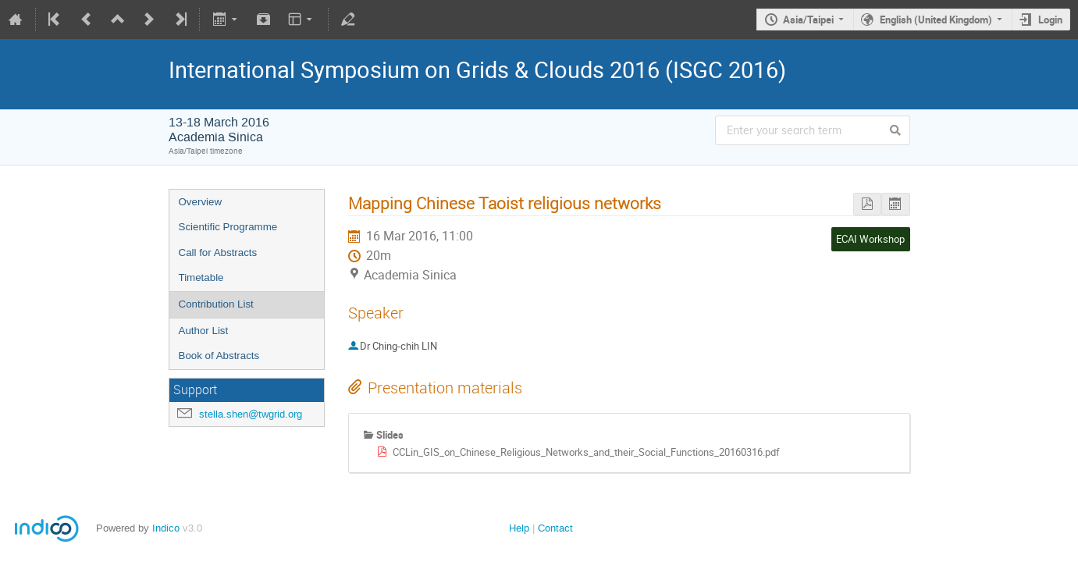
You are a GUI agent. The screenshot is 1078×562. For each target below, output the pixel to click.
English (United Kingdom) (936, 19)
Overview (200, 202)
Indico (166, 528)
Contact (555, 528)
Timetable (201, 277)
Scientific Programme (228, 227)
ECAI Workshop (870, 239)
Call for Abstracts (218, 252)
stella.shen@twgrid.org (250, 414)
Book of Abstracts (219, 355)
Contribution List (216, 304)
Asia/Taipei (808, 19)
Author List (204, 330)
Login (1050, 19)
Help (519, 528)
